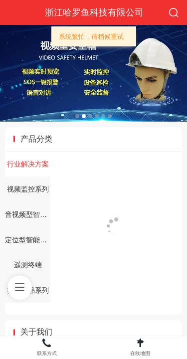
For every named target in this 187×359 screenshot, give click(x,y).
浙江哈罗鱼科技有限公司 (94, 12)
